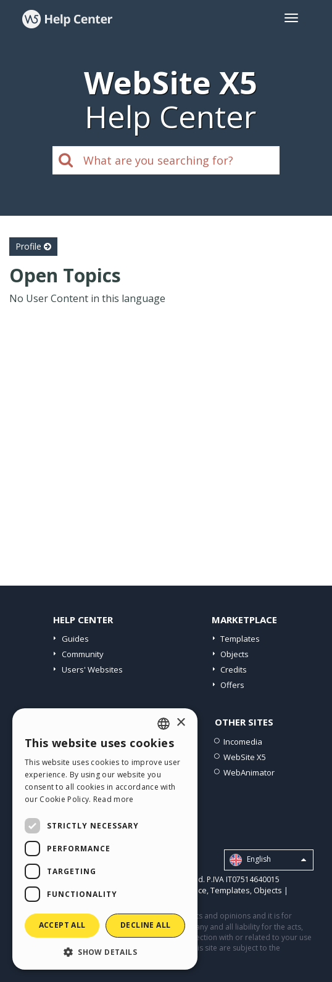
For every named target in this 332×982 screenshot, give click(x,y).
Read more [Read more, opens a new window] (113, 799)
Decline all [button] (145, 925)
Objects (234, 654)
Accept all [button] (62, 925)
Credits (233, 669)
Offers (232, 684)
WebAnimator (249, 772)
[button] (105, 951)
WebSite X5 (244, 757)
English (268, 860)
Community (83, 654)
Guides (75, 638)
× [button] (180, 722)
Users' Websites (92, 669)
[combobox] (163, 724)
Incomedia (242, 741)
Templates (240, 638)
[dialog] (104, 839)
